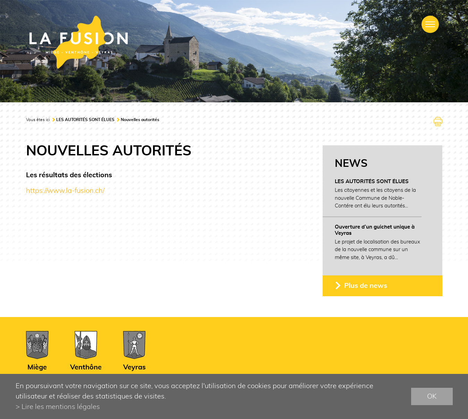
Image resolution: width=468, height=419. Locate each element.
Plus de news (365, 285)
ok (431, 396)
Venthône (86, 367)
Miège (37, 367)
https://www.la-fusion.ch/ (65, 190)
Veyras (134, 367)
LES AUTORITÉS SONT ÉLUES (85, 120)
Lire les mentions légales (61, 406)
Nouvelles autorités (140, 120)
